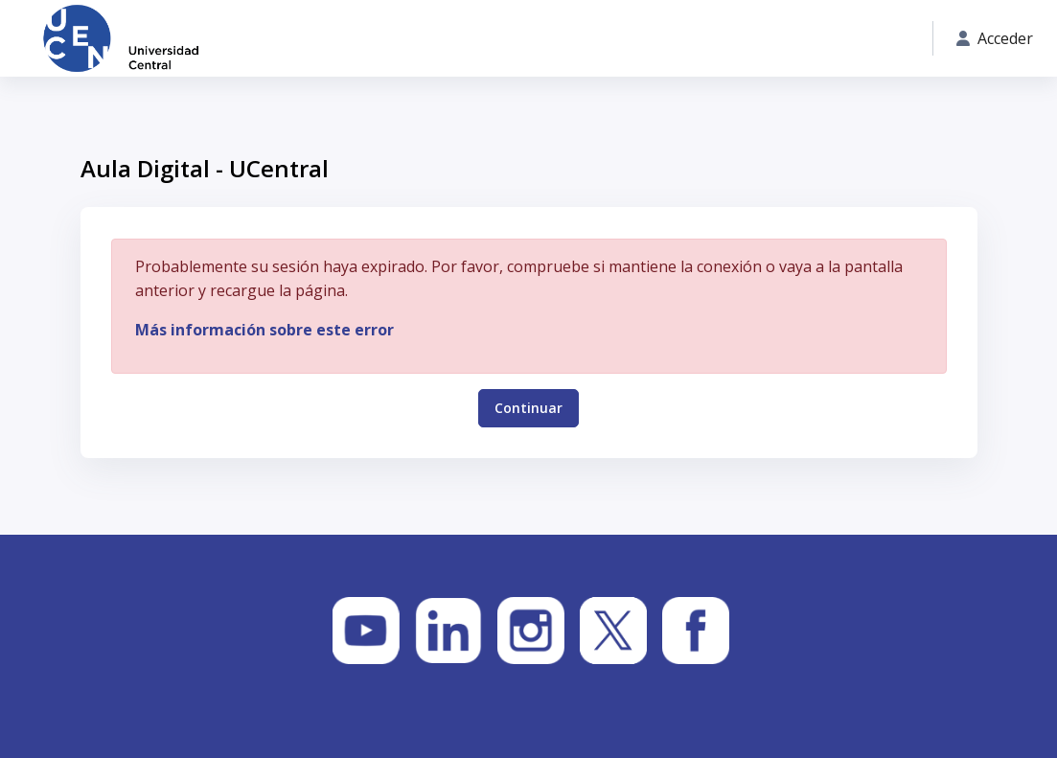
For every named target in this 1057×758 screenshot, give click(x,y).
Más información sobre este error (264, 329)
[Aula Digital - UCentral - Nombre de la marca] (120, 38)
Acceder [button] (994, 38)
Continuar (528, 407)
